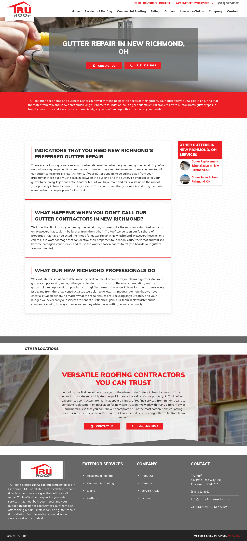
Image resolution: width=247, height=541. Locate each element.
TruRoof (196, 476)
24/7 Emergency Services (195, 3)
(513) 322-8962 (228, 3)
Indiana (165, 3)
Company (215, 11)
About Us (147, 476)
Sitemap (147, 498)
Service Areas (150, 490)
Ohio (137, 3)
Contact (232, 11)
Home (76, 11)
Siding (155, 11)
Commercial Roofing (131, 11)
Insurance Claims (192, 11)
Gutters (170, 11)
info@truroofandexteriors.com (211, 499)
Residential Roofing (98, 11)
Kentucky (150, 3)
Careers (147, 483)
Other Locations (42, 348)
